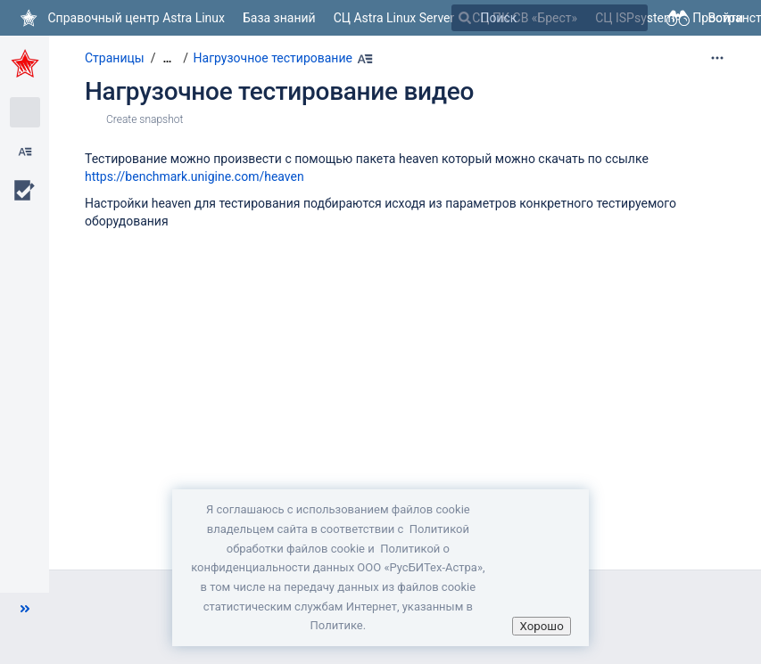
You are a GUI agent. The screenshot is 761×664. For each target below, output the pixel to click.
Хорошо (541, 626)
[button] (25, 609)
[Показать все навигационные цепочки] (167, 58)
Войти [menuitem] (725, 18)
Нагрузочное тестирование (273, 58)
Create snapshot (144, 119)
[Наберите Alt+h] (365, 59)
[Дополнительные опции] (717, 58)
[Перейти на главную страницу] (121, 18)
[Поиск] (465, 18)
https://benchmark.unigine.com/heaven (194, 176)
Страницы (115, 58)
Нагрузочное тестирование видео (279, 91)
